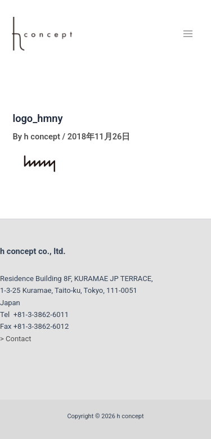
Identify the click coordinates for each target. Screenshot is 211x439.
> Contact (15, 338)
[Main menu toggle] (188, 34)
